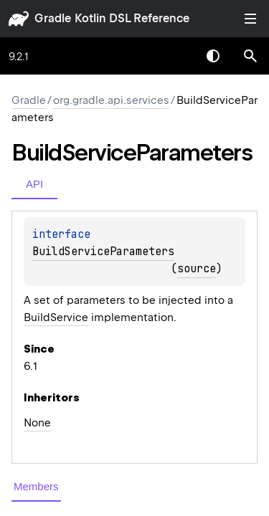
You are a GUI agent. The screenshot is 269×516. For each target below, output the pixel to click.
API (34, 184)
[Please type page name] (250, 56)
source (196, 269)
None (37, 422)
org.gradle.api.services (111, 100)
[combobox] (175, 56)
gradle (52, 18)
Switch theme (213, 56)
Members (36, 486)
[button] (250, 56)
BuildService (56, 317)
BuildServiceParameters (103, 251)
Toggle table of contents (250, 18)
